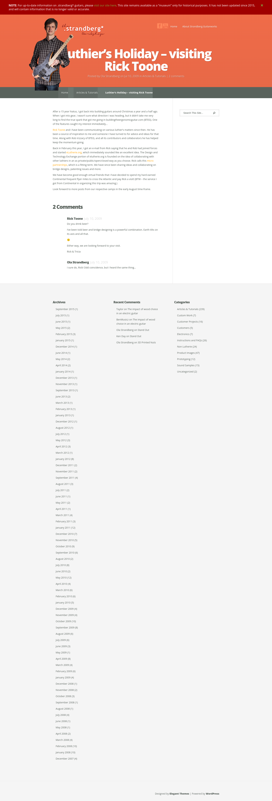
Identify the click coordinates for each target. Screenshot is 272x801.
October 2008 (63, 696)
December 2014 (65, 346)
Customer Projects (187, 321)
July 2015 (61, 315)
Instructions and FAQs (189, 340)
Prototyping (183, 359)
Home (173, 26)
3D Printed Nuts (147, 342)
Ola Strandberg (110, 76)
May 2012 (61, 440)
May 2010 (61, 577)
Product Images (186, 352)
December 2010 (65, 534)
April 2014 (61, 365)
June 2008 (61, 721)
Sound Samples (186, 365)
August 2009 (63, 633)
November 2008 (65, 690)
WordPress (212, 793)
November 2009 (65, 615)
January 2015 (63, 340)
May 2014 (61, 359)
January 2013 (63, 415)
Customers (183, 327)
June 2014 (61, 352)
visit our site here (105, 5)
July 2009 (61, 640)
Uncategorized (185, 371)
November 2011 (65, 471)
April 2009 (61, 658)
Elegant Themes (179, 793)
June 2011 (61, 496)
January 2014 (63, 371)
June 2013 (61, 396)
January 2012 (63, 459)
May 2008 (61, 727)
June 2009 (61, 646)
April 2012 (61, 446)
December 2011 (65, 465)
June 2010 (61, 571)
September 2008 (65, 702)
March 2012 (62, 452)
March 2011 (62, 515)
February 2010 (64, 596)
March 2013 (62, 402)
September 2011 (65, 477)
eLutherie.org (74, 152)
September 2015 (65, 309)
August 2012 (63, 427)
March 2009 (62, 665)
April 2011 (61, 509)
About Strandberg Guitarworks (199, 26)
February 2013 (64, 409)
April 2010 (61, 583)
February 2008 (64, 746)
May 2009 (61, 652)
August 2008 (63, 708)
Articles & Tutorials (154, 76)
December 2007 (65, 758)
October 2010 (63, 546)
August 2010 (63, 558)
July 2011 (61, 490)
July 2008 (61, 715)
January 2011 (63, 527)
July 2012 (61, 434)
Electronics (183, 334)
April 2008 (61, 733)
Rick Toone (59, 129)
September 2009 (65, 627)
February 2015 (64, 334)
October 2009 (63, 621)
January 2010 (63, 602)
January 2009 (63, 677)
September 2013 (65, 390)
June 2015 (61, 321)
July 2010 (61, 565)
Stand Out (143, 330)
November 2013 (65, 384)
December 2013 (65, 377)
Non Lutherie (184, 346)
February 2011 (64, 521)
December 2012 (65, 421)
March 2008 (62, 740)
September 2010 (65, 552)
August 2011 (63, 484)
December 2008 (65, 683)
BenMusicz (122, 319)
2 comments (176, 76)
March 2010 (62, 590)
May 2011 (61, 502)
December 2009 (65, 608)
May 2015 (61, 327)
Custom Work (185, 315)
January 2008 (63, 752)
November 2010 (65, 540)
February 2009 (64, 671)
